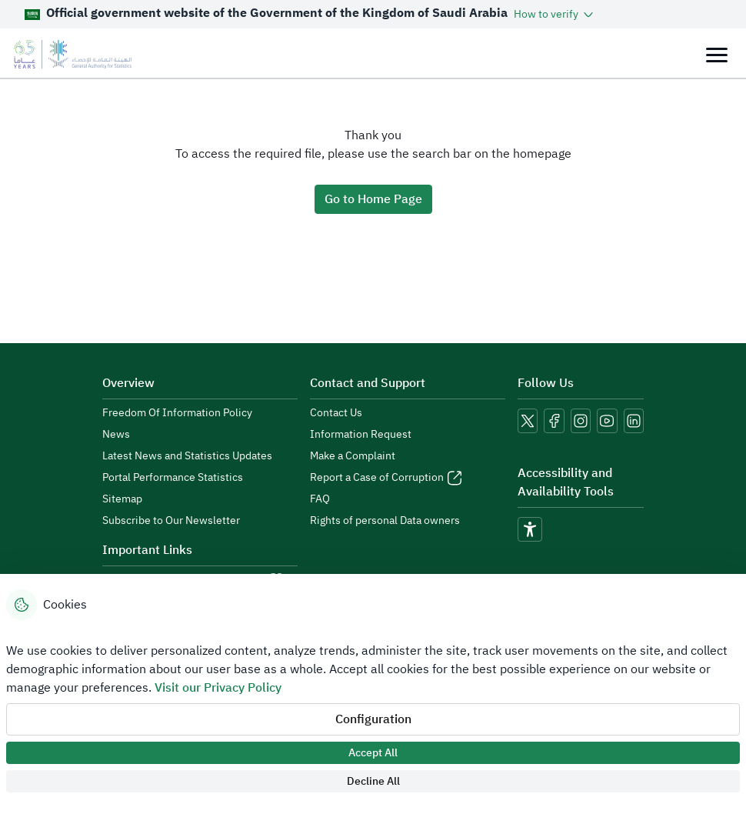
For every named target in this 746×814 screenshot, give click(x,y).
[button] (555, 14)
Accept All (373, 753)
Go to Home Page (373, 199)
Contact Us (336, 413)
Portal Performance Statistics (172, 477)
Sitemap (122, 499)
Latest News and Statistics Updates (187, 456)
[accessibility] (530, 529)
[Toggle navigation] (716, 54)
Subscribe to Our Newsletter (171, 521)
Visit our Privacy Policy (218, 688)
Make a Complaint (352, 456)
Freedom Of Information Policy (177, 413)
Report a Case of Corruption (377, 477)
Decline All (373, 781)
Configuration (373, 719)
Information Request (360, 434)
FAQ (320, 499)
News (116, 434)
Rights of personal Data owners (385, 521)
